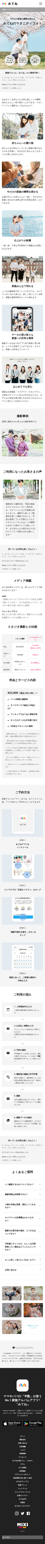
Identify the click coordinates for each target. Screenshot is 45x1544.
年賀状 (22, 1502)
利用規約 (22, 1471)
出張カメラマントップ (10, 10)
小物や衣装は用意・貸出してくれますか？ (20, 1206)
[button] (12, 1293)
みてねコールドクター (22, 1506)
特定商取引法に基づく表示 (22, 1478)
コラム (22, 1464)
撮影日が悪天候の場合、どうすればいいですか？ (20, 1232)
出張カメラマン (22, 1495)
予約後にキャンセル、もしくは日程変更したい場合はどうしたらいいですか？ (20, 1247)
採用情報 (22, 1453)
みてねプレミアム (22, 1481)
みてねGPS (22, 1499)
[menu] (40, 3)
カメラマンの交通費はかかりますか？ (19, 1219)
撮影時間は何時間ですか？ (16, 1194)
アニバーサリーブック (22, 1492)
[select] (22, 1537)
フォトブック (22, 1488)
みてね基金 (22, 1467)
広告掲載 (22, 1446)
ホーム (22, 1436)
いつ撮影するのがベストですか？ (19, 1184)
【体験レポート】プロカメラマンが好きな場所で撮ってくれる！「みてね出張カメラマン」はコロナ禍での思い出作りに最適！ (22, 602)
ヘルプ (22, 1450)
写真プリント (22, 1485)
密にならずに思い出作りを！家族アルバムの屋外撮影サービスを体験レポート (22, 616)
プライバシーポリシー (22, 1474)
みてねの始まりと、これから (22, 1460)
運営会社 (22, 1440)
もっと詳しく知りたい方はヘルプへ (20, 1260)
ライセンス (22, 1457)
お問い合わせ (10, 1270)
